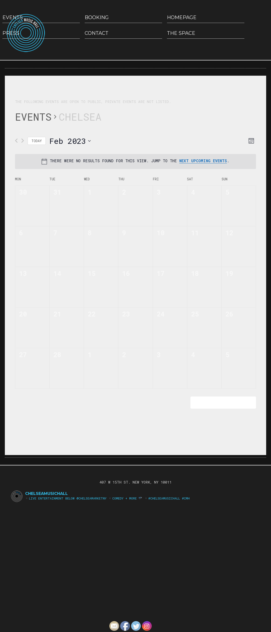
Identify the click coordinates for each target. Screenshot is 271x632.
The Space (181, 33)
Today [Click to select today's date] (36, 141)
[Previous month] (16, 140)
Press (10, 33)
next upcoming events (203, 160)
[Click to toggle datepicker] (70, 140)
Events (33, 116)
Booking (97, 17)
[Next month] (22, 140)
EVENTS (12, 17)
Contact (96, 33)
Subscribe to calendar (220, 402)
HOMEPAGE (181, 17)
